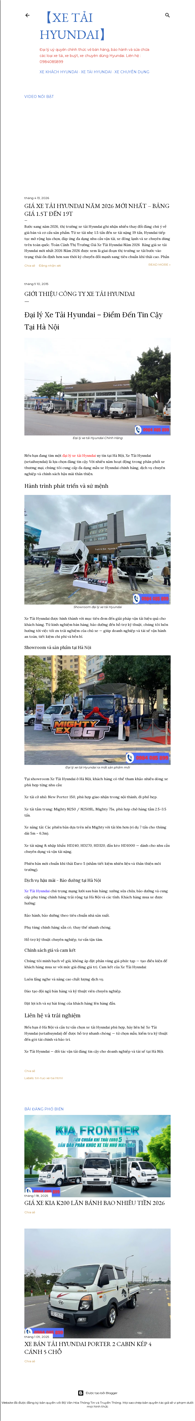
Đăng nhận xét (50, 265)
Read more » (160, 264)
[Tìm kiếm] (168, 14)
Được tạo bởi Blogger (98, 1393)
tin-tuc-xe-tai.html (49, 1078)
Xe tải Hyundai (96, 72)
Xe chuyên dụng (132, 72)
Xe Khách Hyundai (59, 72)
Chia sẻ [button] (29, 265)
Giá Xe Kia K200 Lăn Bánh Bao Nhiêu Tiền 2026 (94, 1203)
